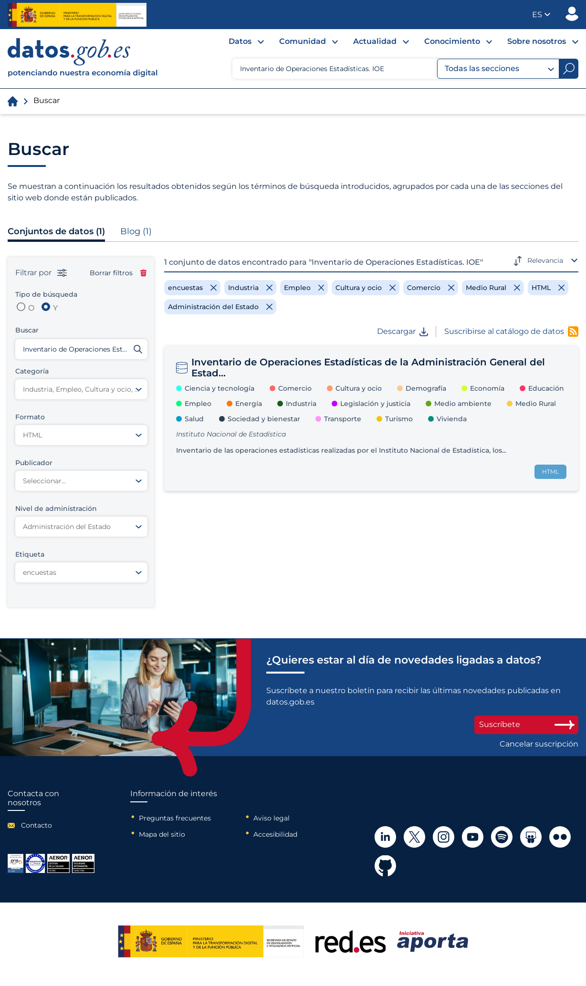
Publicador (571, 14)
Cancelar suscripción (539, 744)
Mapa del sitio (162, 834)
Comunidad (302, 41)
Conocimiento (452, 41)
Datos (240, 41)
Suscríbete (526, 724)
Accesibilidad (275, 834)
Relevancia (545, 260)
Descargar (402, 331)
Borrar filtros (118, 273)
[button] (541, 14)
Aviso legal (271, 818)
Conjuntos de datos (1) (56, 231)
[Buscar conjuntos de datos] (81, 349)
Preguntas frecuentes (175, 818)
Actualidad (375, 41)
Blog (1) (136, 231)
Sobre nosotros (536, 41)
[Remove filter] (192, 287)
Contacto (36, 825)
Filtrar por (41, 273)
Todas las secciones (499, 68)
